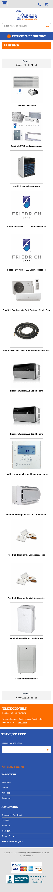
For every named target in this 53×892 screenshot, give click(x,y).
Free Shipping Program (12, 841)
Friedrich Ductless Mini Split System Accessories (26, 350)
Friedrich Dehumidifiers (26, 679)
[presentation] (23, 759)
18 (28, 65)
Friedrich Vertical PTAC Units (26, 186)
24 (32, 65)
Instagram (6, 798)
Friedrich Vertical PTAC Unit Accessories (26, 227)
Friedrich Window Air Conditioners (26, 391)
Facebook (6, 782)
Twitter (5, 787)
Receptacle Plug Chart (12, 815)
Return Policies (8, 836)
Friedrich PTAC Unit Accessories (26, 146)
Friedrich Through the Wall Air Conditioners (26, 514)
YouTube (6, 793)
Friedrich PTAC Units (26, 106)
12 (23, 65)
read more (22, 722)
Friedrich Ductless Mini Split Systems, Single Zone (26, 310)
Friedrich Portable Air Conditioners (26, 638)
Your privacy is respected (13, 767)
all (36, 65)
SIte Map (6, 820)
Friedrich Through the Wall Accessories (26, 555)
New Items (6, 831)
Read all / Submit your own (14, 713)
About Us (6, 825)
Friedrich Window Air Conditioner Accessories (26, 474)
